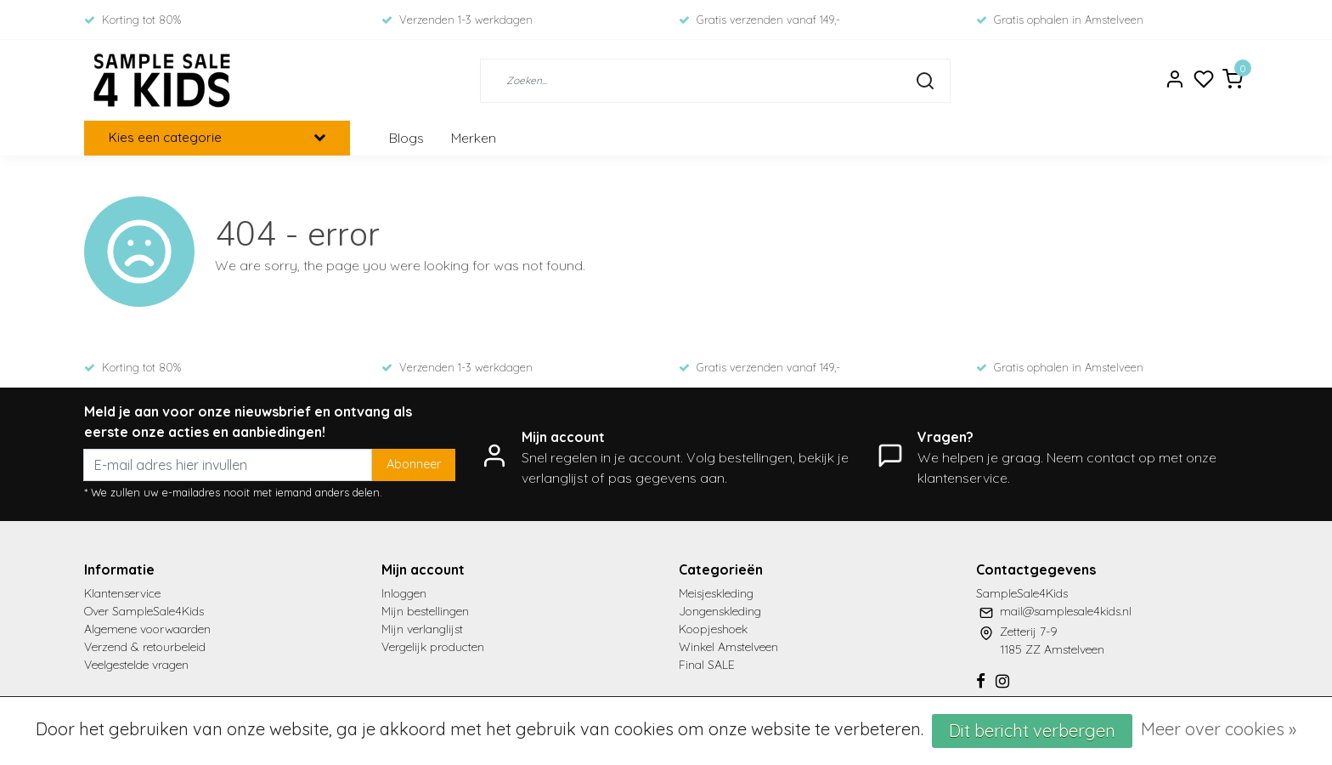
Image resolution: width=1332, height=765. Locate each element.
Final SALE (707, 664)
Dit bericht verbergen (1032, 730)
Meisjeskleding (716, 593)
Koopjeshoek (713, 629)
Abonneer (414, 464)
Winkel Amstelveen (728, 646)
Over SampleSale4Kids (144, 611)
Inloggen (403, 593)
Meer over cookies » (1218, 729)
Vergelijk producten (432, 646)
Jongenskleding (720, 611)
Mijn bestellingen (425, 611)
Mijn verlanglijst (422, 629)
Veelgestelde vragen (136, 664)
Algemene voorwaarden (147, 629)
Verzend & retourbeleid (145, 646)
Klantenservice (122, 593)
